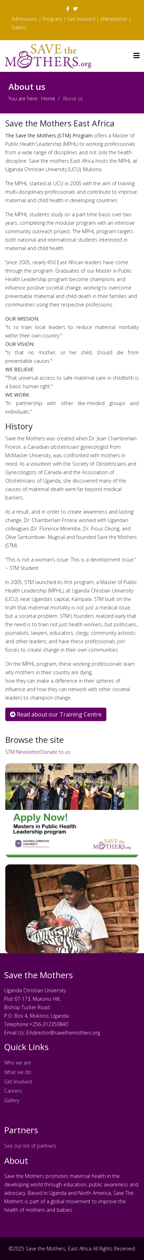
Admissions (24, 18)
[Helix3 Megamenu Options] (136, 55)
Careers (13, 1090)
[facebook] (67, 8)
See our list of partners (30, 1145)
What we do (17, 1072)
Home (48, 98)
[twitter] (75, 8)
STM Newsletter (22, 752)
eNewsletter (113, 18)
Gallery (18, 27)
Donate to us (55, 752)
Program (52, 18)
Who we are (17, 1062)
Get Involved (81, 18)
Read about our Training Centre (56, 714)
